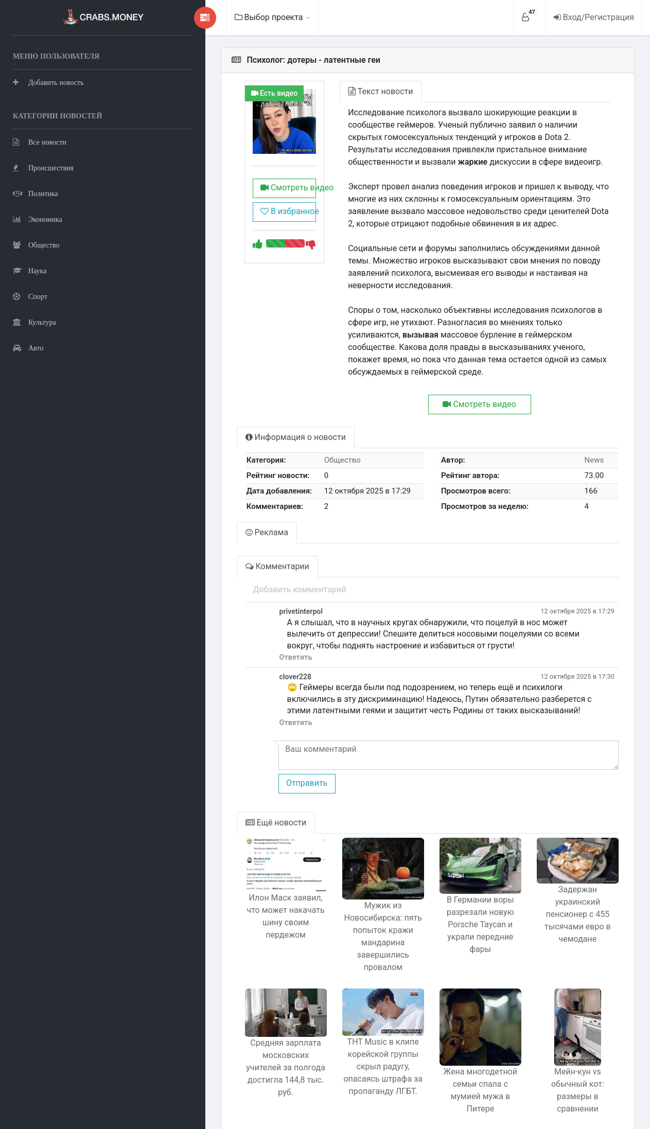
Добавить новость (48, 82)
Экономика (37, 219)
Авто (28, 347)
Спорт (30, 296)
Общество (36, 245)
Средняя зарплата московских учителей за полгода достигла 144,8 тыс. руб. (232, 1044)
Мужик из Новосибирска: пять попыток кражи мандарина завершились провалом (345, 916)
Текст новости (335, 91)
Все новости (39, 142)
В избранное (231, 227)
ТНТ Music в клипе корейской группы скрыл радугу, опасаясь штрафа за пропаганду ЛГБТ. (345, 1050)
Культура (34, 322)
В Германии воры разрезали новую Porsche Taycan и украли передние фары (457, 904)
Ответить (234, 632)
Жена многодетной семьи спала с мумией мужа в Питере (457, 1058)
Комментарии (216, 541)
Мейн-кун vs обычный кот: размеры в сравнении (570, 1058)
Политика (35, 193)
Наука (29, 270)
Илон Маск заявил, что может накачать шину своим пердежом (232, 895)
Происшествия (43, 167)
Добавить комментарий (238, 565)
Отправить (245, 758)
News (588, 435)
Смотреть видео (234, 203)
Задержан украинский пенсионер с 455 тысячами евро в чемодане (570, 892)
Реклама (205, 508)
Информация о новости (234, 412)
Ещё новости (214, 798)
